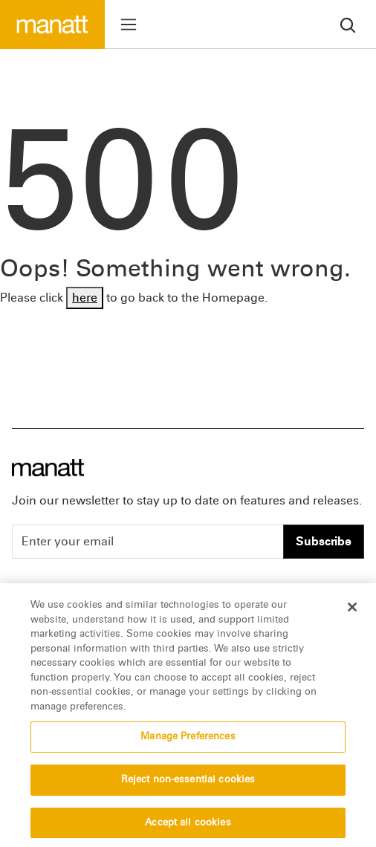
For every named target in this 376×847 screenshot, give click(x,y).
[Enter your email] (148, 542)
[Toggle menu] (128, 24)
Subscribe (323, 541)
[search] (348, 24)
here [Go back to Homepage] (84, 298)
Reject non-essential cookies (188, 783)
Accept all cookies (187, 826)
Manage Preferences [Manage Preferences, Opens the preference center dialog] (187, 740)
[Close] (352, 610)
